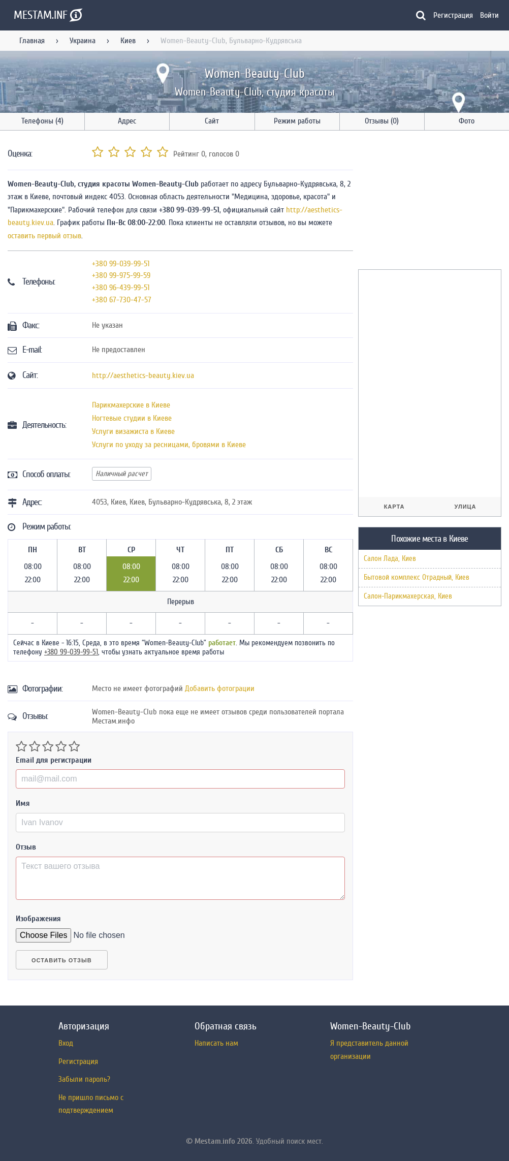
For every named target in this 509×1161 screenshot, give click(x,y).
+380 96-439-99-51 (120, 287)
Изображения (38, 918)
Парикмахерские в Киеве (131, 405)
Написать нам (216, 1043)
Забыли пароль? (84, 1079)
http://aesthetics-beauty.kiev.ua (143, 375)
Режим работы (297, 120)
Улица (465, 507)
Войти (489, 15)
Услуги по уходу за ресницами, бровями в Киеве (169, 444)
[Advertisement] (433, 201)
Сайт (212, 120)
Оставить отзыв (61, 960)
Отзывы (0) (382, 120)
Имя (23, 803)
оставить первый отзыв (44, 235)
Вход (65, 1043)
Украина (83, 40)
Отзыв (26, 847)
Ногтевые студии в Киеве (132, 418)
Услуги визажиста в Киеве (133, 431)
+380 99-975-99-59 (121, 275)
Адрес (127, 120)
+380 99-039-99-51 (120, 263)
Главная (32, 40)
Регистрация (453, 15)
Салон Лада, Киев (390, 558)
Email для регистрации (53, 760)
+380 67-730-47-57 (121, 299)
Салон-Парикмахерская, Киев (408, 596)
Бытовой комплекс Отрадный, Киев (416, 577)
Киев (128, 40)
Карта (394, 507)
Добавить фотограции (219, 688)
